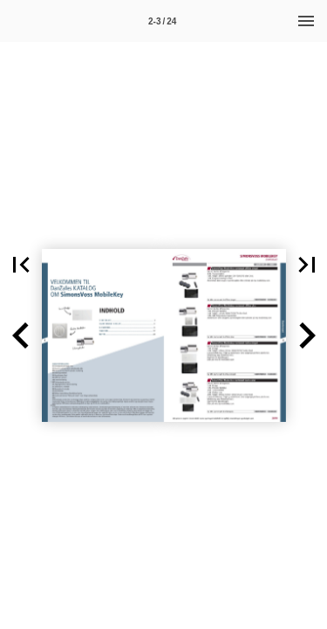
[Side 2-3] (162, 21)
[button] (21, 335)
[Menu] (306, 21)
